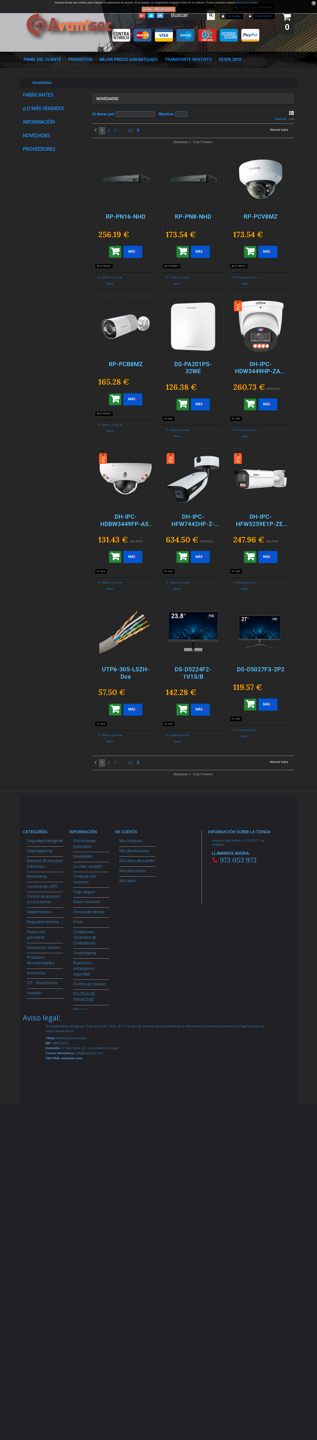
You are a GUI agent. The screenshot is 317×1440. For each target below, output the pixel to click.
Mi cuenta (126, 1103)
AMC (34, 136)
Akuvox (36, 128)
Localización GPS (42, 1157)
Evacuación (37, 1326)
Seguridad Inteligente (45, 1112)
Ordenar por (103, 114)
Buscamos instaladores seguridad (84, 1240)
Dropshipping (84, 1224)
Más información (164, 9)
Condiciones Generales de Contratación (49, 461)
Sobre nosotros (42, 442)
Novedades (36, 494)
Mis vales (127, 1168)
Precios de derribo (88, 1183)
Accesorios (36, 1244)
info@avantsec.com (233, 1141)
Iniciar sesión (263, 16)
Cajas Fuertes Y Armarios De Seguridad (40, 1311)
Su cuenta (233, 16)
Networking (37, 1148)
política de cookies (247, 2)
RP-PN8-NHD (62, 568)
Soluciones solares (43, 1218)
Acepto (147, 9)
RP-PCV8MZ (62, 627)
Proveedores (39, 1037)
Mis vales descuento (137, 1132)
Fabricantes (38, 95)
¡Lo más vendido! (43, 175)
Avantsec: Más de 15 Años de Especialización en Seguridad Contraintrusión (91, 1328)
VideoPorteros (39, 1183)
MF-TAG (62, 361)
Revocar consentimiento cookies (86, 1286)
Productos (80, 59)
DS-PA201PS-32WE (64, 747)
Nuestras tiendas (43, 480)
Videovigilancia (39, 1122)
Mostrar (166, 114)
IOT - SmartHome (42, 1254)
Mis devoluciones (134, 1122)
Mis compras (130, 1112)
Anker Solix (39, 152)
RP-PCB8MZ (62, 685)
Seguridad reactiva (43, 1193)
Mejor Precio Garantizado (128, 59)
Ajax (33, 119)
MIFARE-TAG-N (62, 191)
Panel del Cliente (42, 59)
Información (39, 425)
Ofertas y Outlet (40, 1274)
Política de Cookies (45, 472)
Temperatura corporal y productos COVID (42, 1290)
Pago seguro (40, 434)
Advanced (38, 111)
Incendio (34, 1264)
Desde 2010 (230, 59)
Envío (34, 450)
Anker (34, 144)
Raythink (36, 103)
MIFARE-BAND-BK (63, 250)
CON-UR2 (63, 305)
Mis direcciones (132, 1142)
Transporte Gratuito (188, 59)
